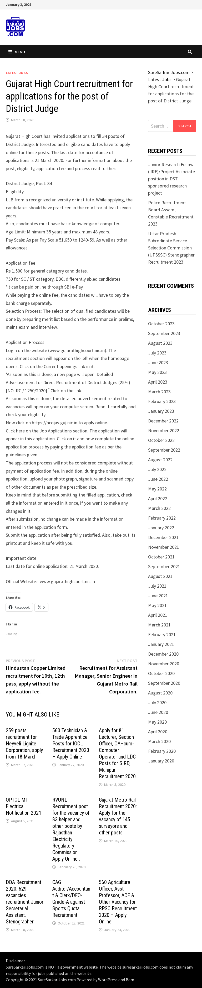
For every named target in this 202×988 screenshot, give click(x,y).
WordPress (108, 979)
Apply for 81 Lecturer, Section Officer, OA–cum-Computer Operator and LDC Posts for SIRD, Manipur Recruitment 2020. (118, 753)
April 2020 (157, 732)
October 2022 (161, 440)
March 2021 (159, 625)
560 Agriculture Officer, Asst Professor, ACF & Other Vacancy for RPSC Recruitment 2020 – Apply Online (118, 902)
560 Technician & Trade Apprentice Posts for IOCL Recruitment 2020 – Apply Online (70, 743)
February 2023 (162, 401)
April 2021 (157, 615)
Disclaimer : (16, 960)
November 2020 (163, 664)
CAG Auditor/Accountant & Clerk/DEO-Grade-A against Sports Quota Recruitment (71, 898)
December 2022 (163, 421)
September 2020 (164, 683)
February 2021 (162, 634)
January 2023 (161, 411)
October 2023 (161, 324)
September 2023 (164, 333)
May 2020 (157, 722)
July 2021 (157, 586)
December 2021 (163, 537)
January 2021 (161, 644)
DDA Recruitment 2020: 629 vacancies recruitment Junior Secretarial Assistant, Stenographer (24, 902)
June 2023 (158, 362)
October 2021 (161, 557)
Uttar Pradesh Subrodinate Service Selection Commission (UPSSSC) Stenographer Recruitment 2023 (171, 248)
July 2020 (157, 702)
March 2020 (159, 741)
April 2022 (157, 498)
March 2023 (159, 392)
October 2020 (161, 673)
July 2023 (157, 353)
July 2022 (157, 469)
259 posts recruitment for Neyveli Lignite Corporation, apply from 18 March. (24, 743)
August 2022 (160, 460)
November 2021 (163, 547)
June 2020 (158, 712)
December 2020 (163, 654)
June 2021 (158, 596)
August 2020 (160, 693)
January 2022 (161, 528)
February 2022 (162, 518)
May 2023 (157, 372)
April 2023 (157, 382)
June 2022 (158, 479)
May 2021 (157, 605)
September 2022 (164, 450)
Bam (130, 979)
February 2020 (162, 751)
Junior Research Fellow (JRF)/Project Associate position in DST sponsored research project (171, 178)
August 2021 (160, 576)
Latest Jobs (17, 72)
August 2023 (160, 343)
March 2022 (159, 508)
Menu (16, 51)
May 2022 (157, 489)
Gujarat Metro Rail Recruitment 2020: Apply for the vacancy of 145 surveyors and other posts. (118, 816)
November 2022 (163, 430)
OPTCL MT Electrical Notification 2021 (23, 806)
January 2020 (161, 761)
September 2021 (164, 566)
